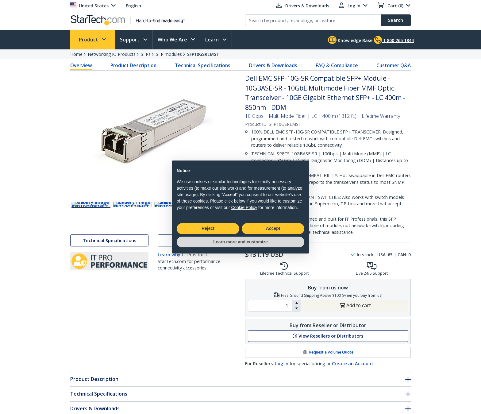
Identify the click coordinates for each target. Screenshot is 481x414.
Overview (81, 65)
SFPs (146, 54)
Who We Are (173, 39)
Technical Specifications (202, 65)
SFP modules (169, 54)
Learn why (169, 268)
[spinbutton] (270, 305)
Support (130, 39)
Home (76, 54)
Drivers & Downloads (273, 65)
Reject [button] (208, 228)
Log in (281, 363)
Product (89, 39)
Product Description (133, 65)
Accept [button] (273, 228)
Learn (212, 39)
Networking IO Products (112, 54)
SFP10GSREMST (203, 54)
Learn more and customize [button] (240, 241)
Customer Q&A (393, 65)
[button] (296, 303)
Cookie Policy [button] (244, 207)
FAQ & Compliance (337, 65)
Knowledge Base (350, 40)
